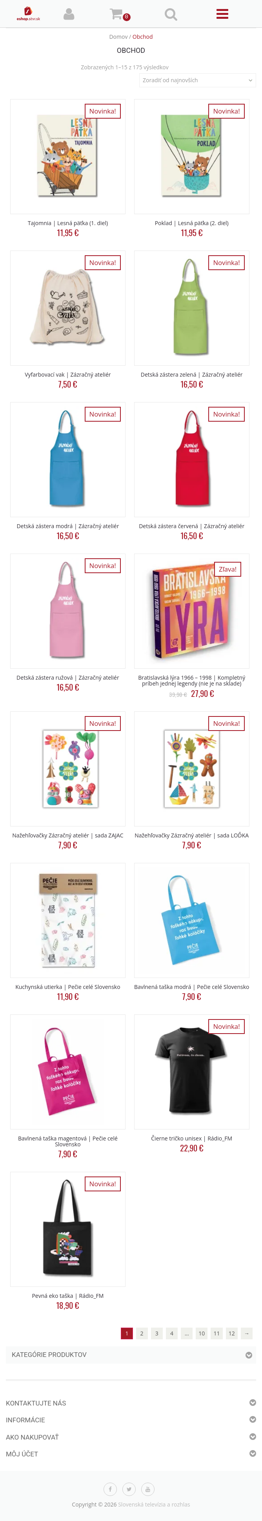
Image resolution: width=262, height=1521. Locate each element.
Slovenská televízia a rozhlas (154, 1504)
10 (201, 1333)
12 (232, 1333)
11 (217, 1333)
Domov (118, 36)
